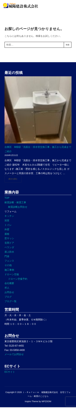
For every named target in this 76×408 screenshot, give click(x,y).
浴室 (6, 221)
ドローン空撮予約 (17, 279)
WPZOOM (46, 402)
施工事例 (9, 270)
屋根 (6, 234)
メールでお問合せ (14, 355)
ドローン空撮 (11, 275)
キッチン (9, 216)
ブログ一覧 (10, 302)
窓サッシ (9, 239)
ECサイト (9, 372)
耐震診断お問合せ (17, 207)
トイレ (8, 225)
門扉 (6, 257)
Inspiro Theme (31, 402)
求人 (6, 288)
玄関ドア (9, 243)
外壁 (6, 230)
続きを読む (15, 179)
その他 (8, 266)
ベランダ (9, 248)
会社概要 (9, 284)
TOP (6, 198)
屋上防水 (9, 252)
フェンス (9, 261)
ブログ (8, 297)
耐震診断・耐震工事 (15, 203)
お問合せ (9, 293)
